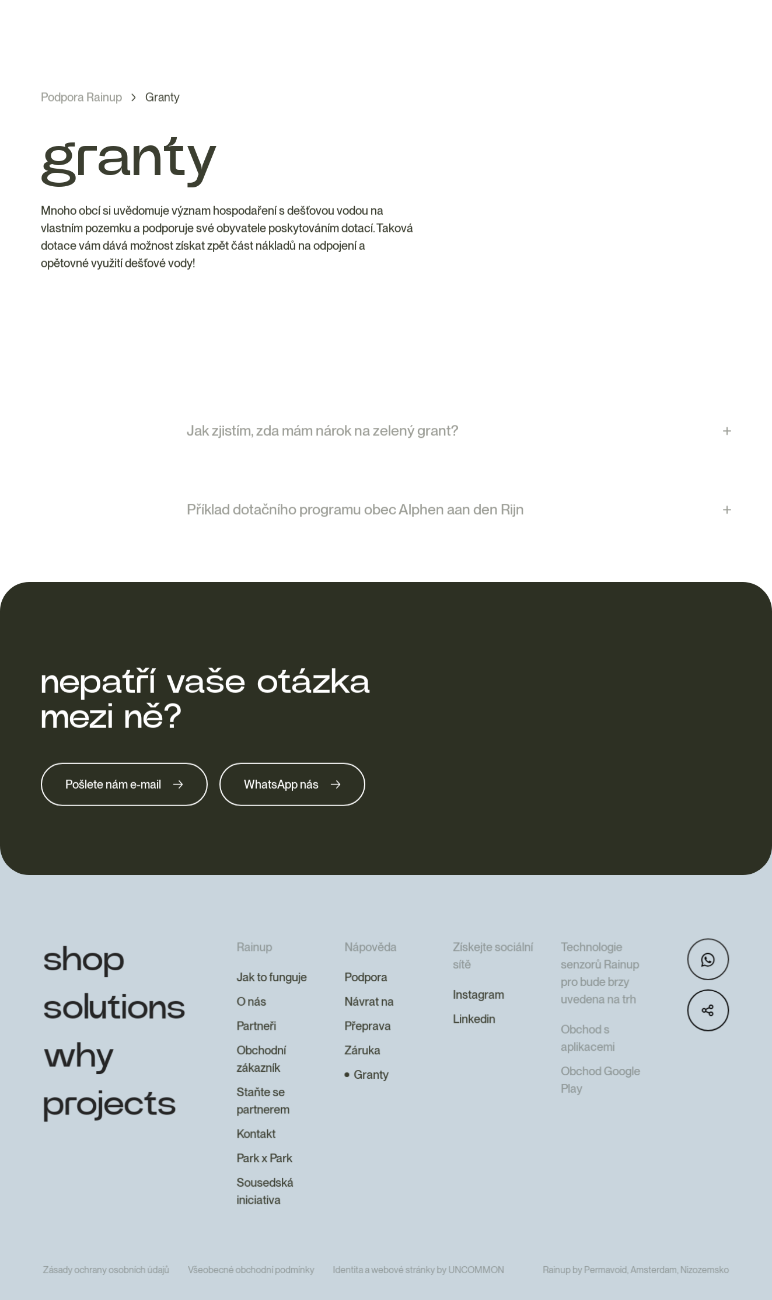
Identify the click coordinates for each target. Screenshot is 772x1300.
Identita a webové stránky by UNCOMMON (418, 1291)
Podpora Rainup (81, 98)
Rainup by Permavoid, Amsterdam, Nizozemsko (633, 1291)
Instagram (477, 1020)
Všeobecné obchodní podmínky (253, 1291)
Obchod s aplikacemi (585, 1062)
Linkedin (473, 1044)
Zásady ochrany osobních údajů (110, 1291)
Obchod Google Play (597, 1103)
